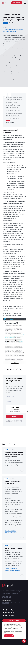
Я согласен (9, 635)
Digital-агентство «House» (16, 638)
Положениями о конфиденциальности (12, 629)
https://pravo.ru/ (9, 43)
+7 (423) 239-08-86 (8, 613)
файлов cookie (14, 631)
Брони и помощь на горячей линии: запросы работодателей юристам (13, 308)
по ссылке (11, 75)
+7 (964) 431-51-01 (8, 615)
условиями (8, 421)
